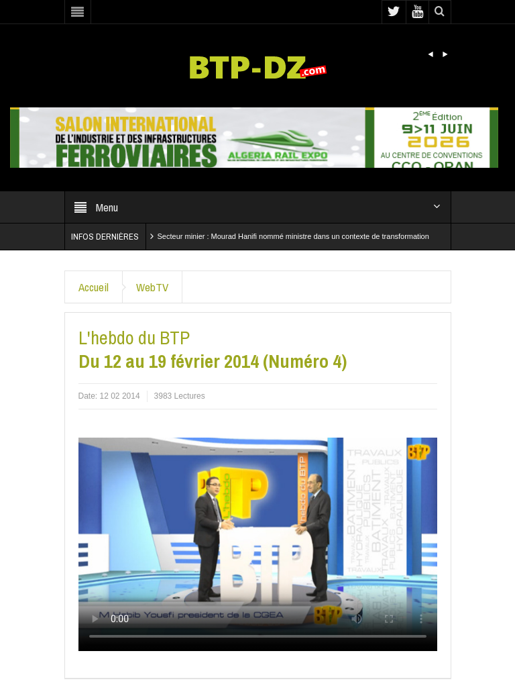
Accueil (93, 287)
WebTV (152, 287)
